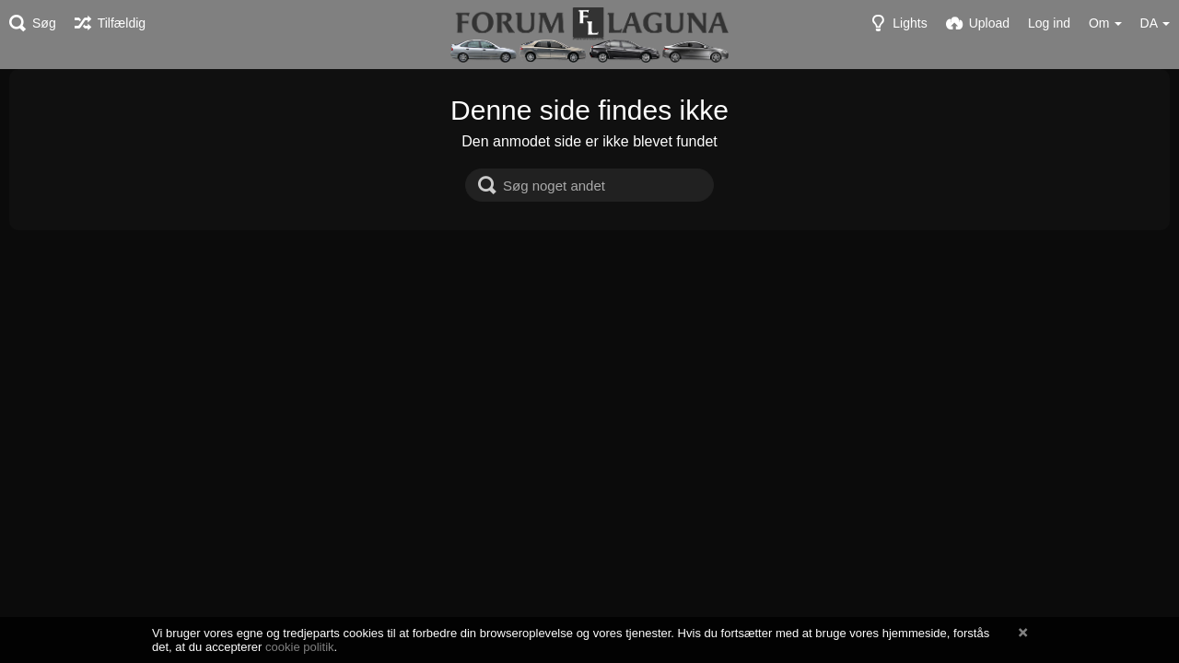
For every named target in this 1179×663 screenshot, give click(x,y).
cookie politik (299, 647)
